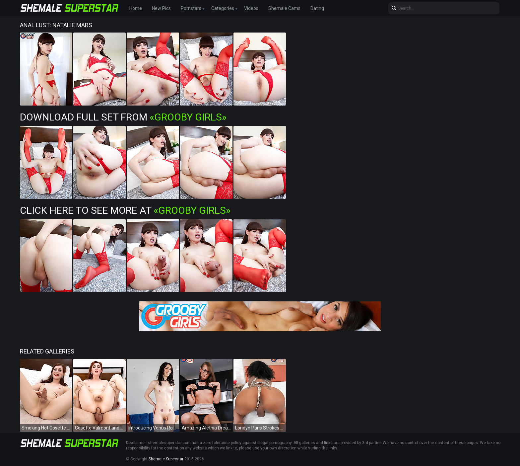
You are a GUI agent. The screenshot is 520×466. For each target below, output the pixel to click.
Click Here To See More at (125, 210)
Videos (251, 8)
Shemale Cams (284, 8)
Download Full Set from (123, 117)
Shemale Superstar (166, 459)
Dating (317, 8)
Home (135, 8)
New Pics (161, 8)
